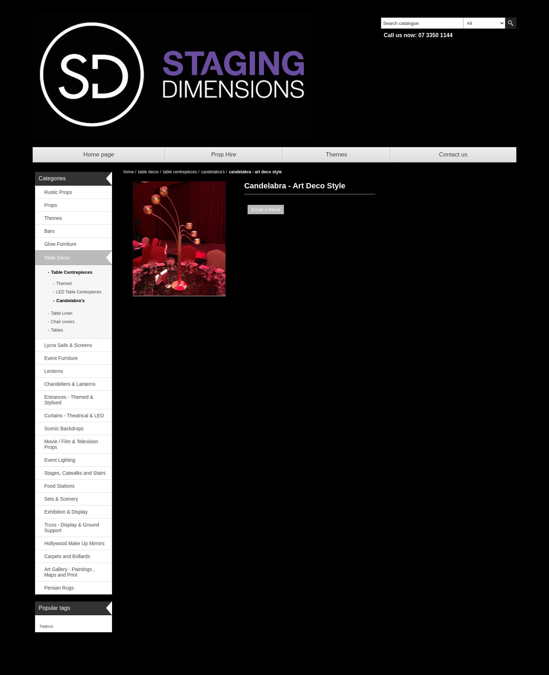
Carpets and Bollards (67, 556)
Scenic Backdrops (63, 428)
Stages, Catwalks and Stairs (74, 473)
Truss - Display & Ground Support (71, 527)
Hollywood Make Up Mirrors (74, 543)
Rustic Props (58, 192)
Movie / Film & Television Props (71, 444)
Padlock (46, 626)
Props (50, 205)
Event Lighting (59, 460)
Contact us (453, 154)
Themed (63, 283)
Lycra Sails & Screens (68, 345)
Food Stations (59, 486)
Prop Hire (223, 154)
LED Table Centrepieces (78, 292)
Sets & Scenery (61, 499)
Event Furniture (61, 358)
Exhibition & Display (66, 512)
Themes (336, 154)
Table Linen (61, 313)
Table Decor (57, 257)
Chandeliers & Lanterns (69, 384)
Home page (98, 154)
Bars (49, 231)
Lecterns (53, 371)
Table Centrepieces (71, 272)
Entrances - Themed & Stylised (68, 399)
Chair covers (62, 321)
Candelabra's (70, 300)
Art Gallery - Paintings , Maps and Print (69, 572)
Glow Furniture (60, 244)
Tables (57, 330)
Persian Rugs (59, 588)
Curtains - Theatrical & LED (74, 415)
